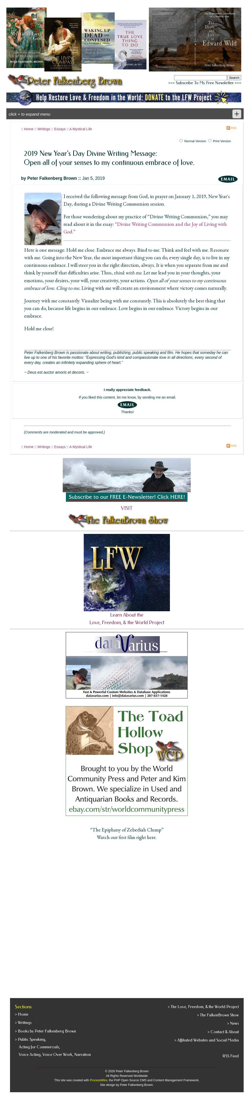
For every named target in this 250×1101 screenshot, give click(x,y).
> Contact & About (223, 1032)
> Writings (23, 1022)
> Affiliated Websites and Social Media (206, 1040)
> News (233, 1023)
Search (234, 78)
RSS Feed (230, 1056)
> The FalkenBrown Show (218, 1015)
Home (28, 129)
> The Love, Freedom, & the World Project (203, 1006)
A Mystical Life (80, 129)
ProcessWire (98, 1080)
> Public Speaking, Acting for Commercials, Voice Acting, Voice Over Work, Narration (53, 1047)
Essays (60, 129)
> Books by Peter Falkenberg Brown (45, 1031)
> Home (21, 1014)
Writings (43, 129)
